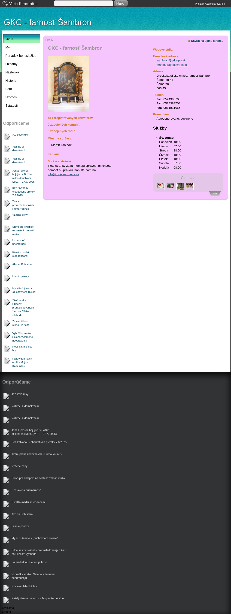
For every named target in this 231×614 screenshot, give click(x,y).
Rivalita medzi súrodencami (20, 254)
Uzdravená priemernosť (19, 242)
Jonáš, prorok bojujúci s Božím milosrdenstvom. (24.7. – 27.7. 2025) (24, 176)
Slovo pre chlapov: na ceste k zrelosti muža (23, 230)
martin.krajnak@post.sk (172, 65)
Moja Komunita (28, 4)
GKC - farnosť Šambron (48, 22)
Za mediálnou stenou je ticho (21, 323)
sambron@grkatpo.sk (171, 60)
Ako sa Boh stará (22, 264)
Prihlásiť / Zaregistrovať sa (210, 3)
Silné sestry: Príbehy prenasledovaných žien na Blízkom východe (23, 307)
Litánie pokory (20, 276)
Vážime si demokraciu (19, 148)
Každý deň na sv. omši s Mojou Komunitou (22, 362)
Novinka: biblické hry (22, 348)
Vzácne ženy (20, 214)
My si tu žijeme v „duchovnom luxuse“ (24, 290)
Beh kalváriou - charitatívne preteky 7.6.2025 (24, 191)
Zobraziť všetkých (215, 194)
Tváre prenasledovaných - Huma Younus (24, 205)
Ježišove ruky (20, 134)
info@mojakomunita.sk (63, 174)
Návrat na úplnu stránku (207, 40)
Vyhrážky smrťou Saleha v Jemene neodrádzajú (22, 337)
